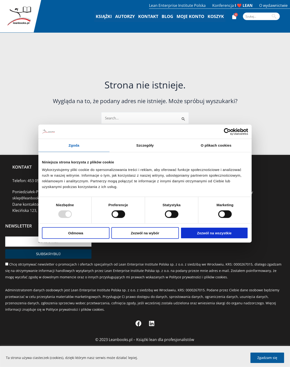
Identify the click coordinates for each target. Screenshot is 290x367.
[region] (145, 356)
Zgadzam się (267, 357)
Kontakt (148, 16)
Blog (167, 16)
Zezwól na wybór (145, 233)
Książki (104, 16)
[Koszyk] (234, 16)
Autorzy (125, 16)
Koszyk (216, 16)
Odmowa (75, 233)
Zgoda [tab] (73, 145)
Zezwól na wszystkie (214, 233)
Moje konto (190, 16)
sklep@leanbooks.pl (30, 198)
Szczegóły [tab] (145, 145)
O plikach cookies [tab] (216, 145)
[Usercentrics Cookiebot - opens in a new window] (227, 131)
